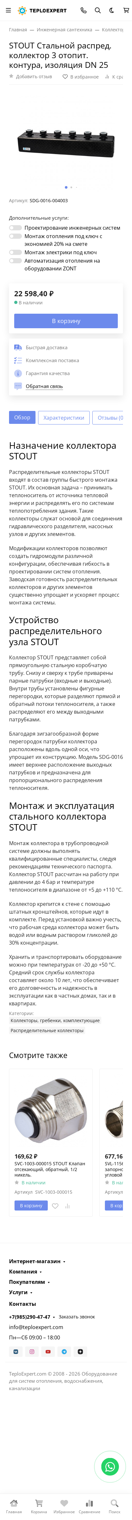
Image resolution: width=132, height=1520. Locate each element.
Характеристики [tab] (64, 417)
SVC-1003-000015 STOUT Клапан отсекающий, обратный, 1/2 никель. (50, 1169)
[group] (66, 143)
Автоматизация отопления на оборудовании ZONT (62, 264)
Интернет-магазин (35, 1261)
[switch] (15, 227)
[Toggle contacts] (83, 10)
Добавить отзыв (34, 76)
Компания (23, 1271)
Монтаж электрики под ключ (61, 252)
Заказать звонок (77, 1317)
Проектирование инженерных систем (72, 227)
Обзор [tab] (22, 417)
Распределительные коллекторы (47, 1030)
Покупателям (27, 1281)
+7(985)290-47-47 (29, 1317)
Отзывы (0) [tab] (111, 417)
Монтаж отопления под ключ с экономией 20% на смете (63, 240)
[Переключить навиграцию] (8, 10)
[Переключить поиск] (98, 10)
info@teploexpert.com (36, 1327)
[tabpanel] (66, 737)
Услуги (18, 1292)
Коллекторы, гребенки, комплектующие (55, 1020)
